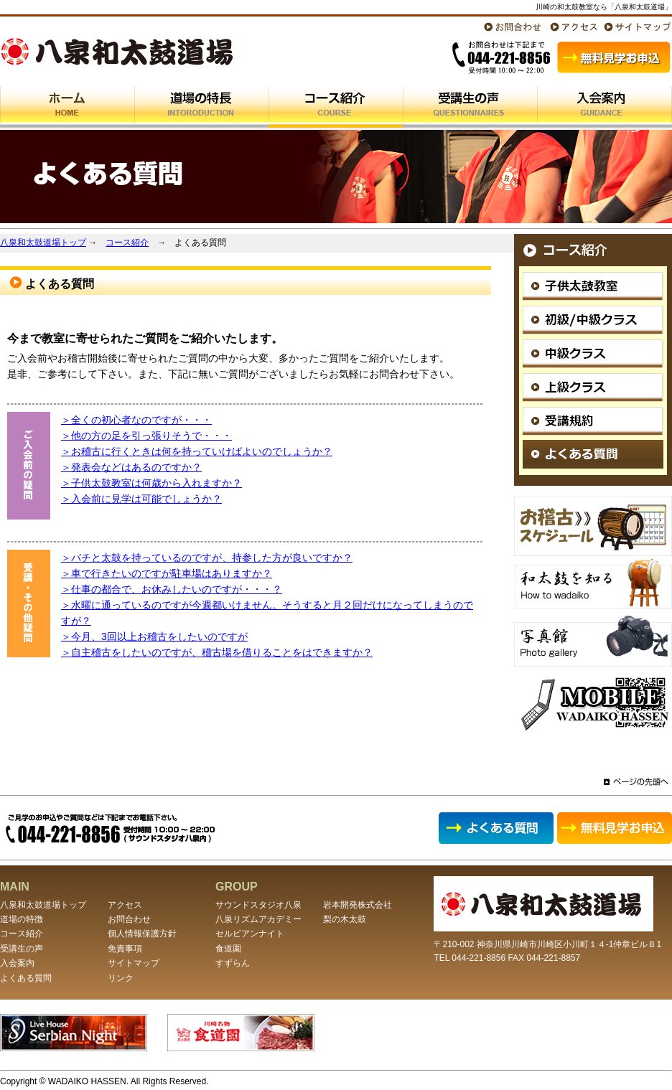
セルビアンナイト (249, 934)
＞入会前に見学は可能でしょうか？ (141, 498)
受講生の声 (21, 949)
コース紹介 (127, 243)
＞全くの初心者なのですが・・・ (136, 420)
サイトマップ (133, 963)
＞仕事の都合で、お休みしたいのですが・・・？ (171, 589)
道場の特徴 (21, 919)
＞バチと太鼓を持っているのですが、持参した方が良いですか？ (207, 557)
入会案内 (17, 963)
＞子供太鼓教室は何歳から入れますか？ (151, 483)
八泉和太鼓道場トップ (43, 243)
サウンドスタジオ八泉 (258, 905)
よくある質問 (26, 978)
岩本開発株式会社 (357, 905)
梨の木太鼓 (344, 919)
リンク (121, 978)
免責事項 (125, 949)
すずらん (232, 963)
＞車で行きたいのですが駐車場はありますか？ (166, 573)
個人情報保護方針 (142, 934)
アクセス (125, 905)
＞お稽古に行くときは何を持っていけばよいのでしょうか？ (196, 451)
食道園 (228, 949)
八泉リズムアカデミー (258, 919)
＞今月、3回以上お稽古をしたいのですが (154, 636)
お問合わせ (129, 919)
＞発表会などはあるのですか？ (131, 467)
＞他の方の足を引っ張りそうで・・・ (146, 435)
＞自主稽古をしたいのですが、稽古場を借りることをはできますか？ (217, 652)
